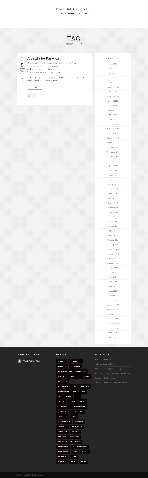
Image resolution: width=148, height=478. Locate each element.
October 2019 (113, 147)
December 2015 (113, 333)
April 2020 (113, 120)
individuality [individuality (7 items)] (64, 406)
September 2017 (113, 263)
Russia (48, 66)
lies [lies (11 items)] (82, 411)
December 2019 (113, 138)
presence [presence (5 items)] (62, 436)
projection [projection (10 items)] (74, 436)
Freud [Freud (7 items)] (82, 401)
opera (38, 66)
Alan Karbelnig (38, 69)
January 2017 (113, 300)
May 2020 (113, 115)
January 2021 (113, 82)
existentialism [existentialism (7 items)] (64, 396)
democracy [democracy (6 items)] (74, 376)
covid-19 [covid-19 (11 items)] (61, 376)
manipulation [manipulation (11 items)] (64, 421)
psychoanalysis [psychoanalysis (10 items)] (80, 446)
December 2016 (113, 305)
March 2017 (113, 291)
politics (65, 72)
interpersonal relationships (51, 72)
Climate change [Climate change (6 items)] (65, 371)
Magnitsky (31, 66)
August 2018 (113, 212)
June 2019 (113, 166)
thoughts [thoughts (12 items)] (62, 462)
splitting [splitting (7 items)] (62, 457)
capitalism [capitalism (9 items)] (75, 366)
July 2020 (113, 106)
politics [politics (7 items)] (75, 431)
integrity (77, 63)
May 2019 (113, 170)
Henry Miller (53, 63)
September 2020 (113, 96)
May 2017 (113, 282)
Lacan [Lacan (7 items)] (73, 411)
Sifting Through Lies (103, 359)
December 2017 (113, 249)
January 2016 (113, 328)
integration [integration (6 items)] (79, 406)
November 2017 (113, 254)
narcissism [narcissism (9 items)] (77, 426)
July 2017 (113, 272)
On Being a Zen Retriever (105, 378)
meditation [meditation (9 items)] (63, 426)
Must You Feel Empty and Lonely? (108, 369)
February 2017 (113, 296)
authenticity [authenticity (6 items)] (75, 361)
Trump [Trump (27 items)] (73, 462)
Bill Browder (35, 63)
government (34, 72)
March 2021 (113, 73)
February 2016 (113, 323)
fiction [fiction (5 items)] (61, 401)
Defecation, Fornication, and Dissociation (111, 383)
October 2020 (113, 92)
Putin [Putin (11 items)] (75, 451)
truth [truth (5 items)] (83, 462)
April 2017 (113, 286)
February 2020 (113, 129)
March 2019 (113, 180)
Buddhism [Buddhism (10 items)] (62, 366)
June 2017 (113, 277)
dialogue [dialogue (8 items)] (85, 386)
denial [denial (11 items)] (86, 376)
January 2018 (113, 245)
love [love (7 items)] (74, 416)
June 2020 (113, 110)
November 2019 (113, 143)
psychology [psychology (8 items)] (63, 451)
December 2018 (113, 194)
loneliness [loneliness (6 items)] (62, 416)
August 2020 (113, 101)
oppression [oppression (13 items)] (62, 431)
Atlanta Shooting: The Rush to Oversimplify (112, 373)
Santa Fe (55, 66)
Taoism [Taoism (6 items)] (74, 457)
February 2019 (113, 184)
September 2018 (113, 208)
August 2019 (113, 157)
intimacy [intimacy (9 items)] (62, 411)
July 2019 (113, 161)
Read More (35, 87)
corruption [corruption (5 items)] (81, 371)
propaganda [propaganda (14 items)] (63, 446)
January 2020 (113, 133)
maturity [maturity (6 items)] (79, 421)
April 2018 (113, 231)
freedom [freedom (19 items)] (72, 401)
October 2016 (113, 314)
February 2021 (113, 78)
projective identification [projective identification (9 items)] (69, 441)
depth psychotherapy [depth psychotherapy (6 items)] (67, 386)
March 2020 (113, 124)
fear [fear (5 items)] (78, 396)
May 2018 (113, 226)
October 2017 (113, 259)
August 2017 (113, 268)
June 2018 (113, 221)
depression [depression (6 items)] (62, 381)
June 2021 (113, 64)
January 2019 (113, 189)
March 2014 (113, 337)
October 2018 (113, 203)
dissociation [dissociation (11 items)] (63, 391)
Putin (44, 66)
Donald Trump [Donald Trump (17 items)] (79, 391)
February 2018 (113, 240)
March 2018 (113, 235)
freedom (43, 63)
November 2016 (113, 310)
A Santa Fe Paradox (43, 58)
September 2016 (113, 319)
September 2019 (113, 152)
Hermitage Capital (66, 63)
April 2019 (113, 175)
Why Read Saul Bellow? (104, 364)
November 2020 (113, 87)
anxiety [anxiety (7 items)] (61, 361)
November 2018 (113, 198)
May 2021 (113, 69)
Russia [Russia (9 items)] (85, 451)
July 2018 (113, 217)
